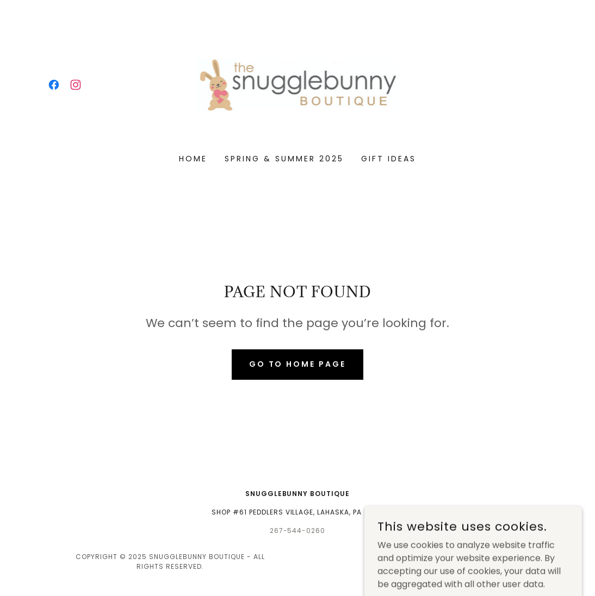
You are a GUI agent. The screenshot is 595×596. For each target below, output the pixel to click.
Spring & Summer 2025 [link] (284, 158)
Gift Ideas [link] (388, 158)
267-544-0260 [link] (298, 530)
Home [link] (193, 158)
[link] (54, 85)
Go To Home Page (297, 364)
